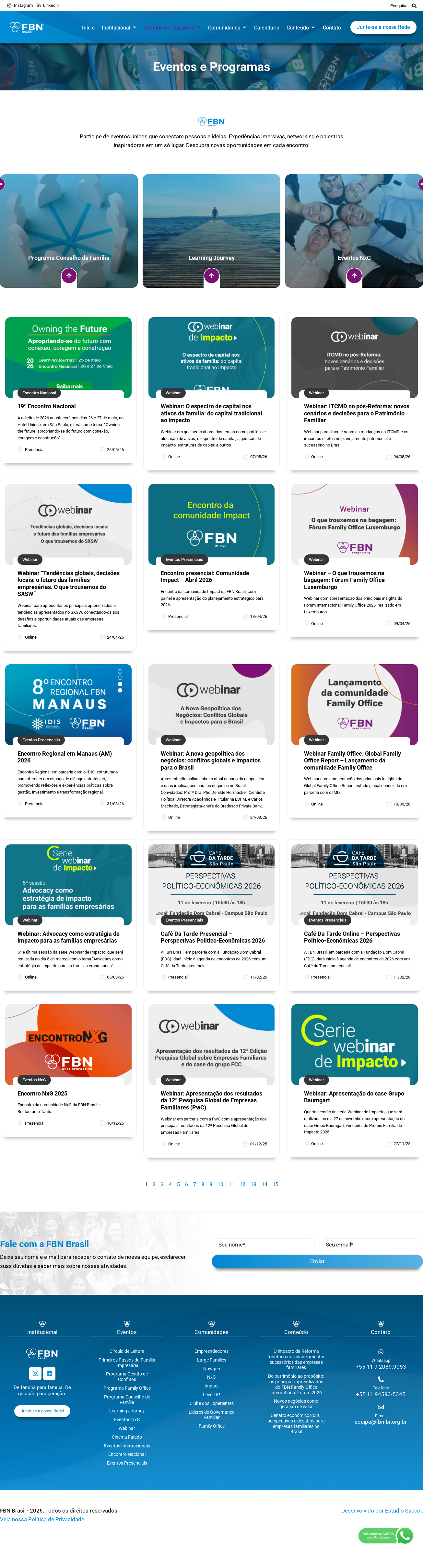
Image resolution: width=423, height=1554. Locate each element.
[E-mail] (381, 1407)
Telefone (381, 1388)
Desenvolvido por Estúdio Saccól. (382, 1510)
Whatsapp (380, 1360)
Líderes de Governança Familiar (212, 1414)
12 (242, 1184)
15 (275, 1184)
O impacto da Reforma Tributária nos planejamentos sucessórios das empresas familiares (296, 1359)
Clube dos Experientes (212, 1403)
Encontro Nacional (127, 1454)
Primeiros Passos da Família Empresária (127, 1362)
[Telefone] (381, 1379)
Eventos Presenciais (127, 1463)
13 (253, 1184)
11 (231, 1184)
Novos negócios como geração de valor (296, 1403)
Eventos (127, 1332)
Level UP (211, 1394)
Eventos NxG (127, 1419)
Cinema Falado (127, 1437)
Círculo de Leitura (127, 1351)
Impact (212, 1385)
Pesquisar (399, 5)
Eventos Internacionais (127, 1445)
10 (220, 1184)
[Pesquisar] (414, 5)
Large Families (211, 1360)
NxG (211, 1377)
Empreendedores (211, 1351)
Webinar (127, 1428)
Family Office (212, 1426)
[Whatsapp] (381, 1352)
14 (264, 1184)
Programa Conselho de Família (127, 1399)
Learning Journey (127, 1410)
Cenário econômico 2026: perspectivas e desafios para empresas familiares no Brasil (296, 1423)
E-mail (380, 1415)
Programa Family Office (127, 1388)
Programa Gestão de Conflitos (127, 1376)
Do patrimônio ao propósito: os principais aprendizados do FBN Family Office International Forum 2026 (296, 1384)
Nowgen (211, 1368)
